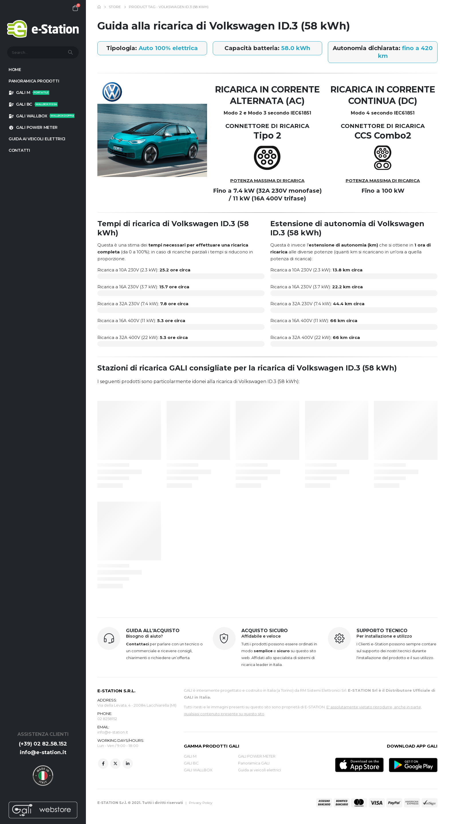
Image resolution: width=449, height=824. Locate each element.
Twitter (115, 763)
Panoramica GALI (253, 763)
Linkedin (128, 763)
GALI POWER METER (33, 127)
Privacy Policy (200, 803)
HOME (15, 69)
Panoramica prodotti (34, 81)
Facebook (103, 763)
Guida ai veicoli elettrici (259, 770)
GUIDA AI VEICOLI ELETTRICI (37, 138)
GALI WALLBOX (41, 116)
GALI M (29, 92)
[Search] (71, 52)
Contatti (19, 150)
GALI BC (33, 104)
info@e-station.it (43, 752)
